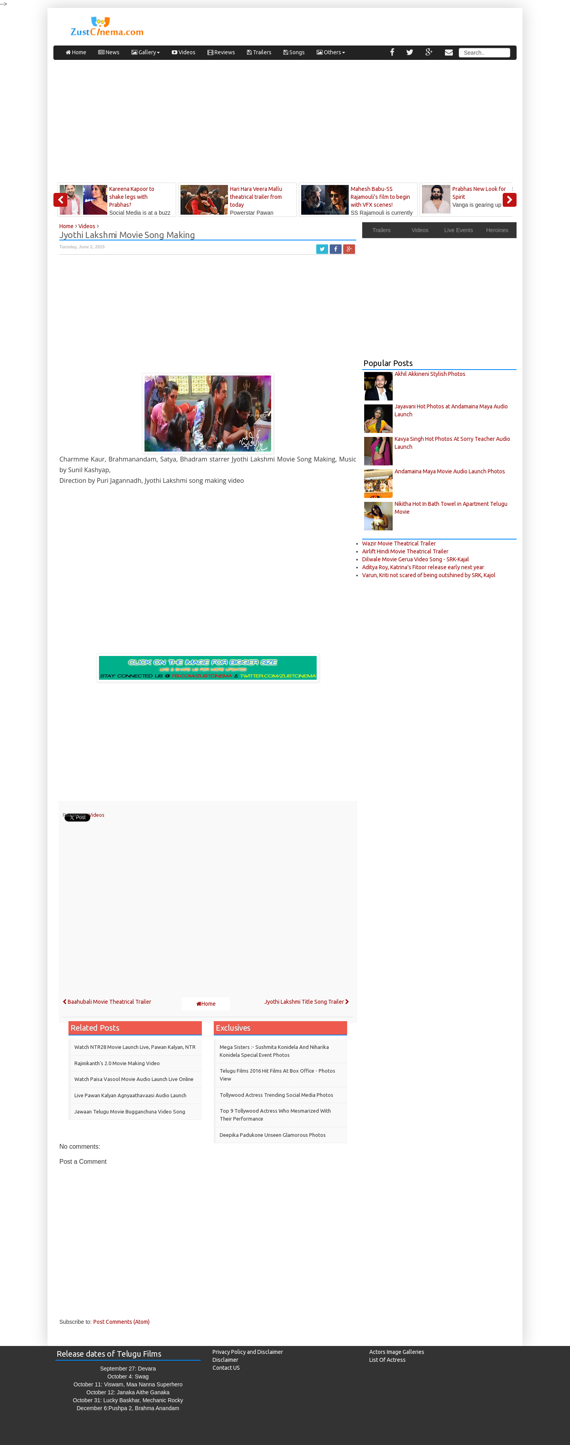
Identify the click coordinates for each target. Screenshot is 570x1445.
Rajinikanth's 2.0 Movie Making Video (117, 1063)
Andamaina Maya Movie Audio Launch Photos (450, 471)
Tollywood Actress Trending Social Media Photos (276, 1095)
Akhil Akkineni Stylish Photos (430, 374)
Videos (184, 52)
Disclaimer (225, 1360)
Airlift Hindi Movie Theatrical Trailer (405, 551)
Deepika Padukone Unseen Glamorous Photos (273, 1135)
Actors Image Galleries (396, 1352)
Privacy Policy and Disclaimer (248, 1352)
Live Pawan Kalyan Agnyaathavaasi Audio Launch (130, 1095)
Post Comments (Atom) (121, 1322)
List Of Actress (387, 1360)
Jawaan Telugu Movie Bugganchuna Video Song (129, 1111)
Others (331, 52)
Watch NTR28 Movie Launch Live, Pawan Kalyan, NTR (135, 1047)
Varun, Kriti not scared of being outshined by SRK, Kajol (429, 575)
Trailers (259, 52)
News (109, 52)
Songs (294, 52)
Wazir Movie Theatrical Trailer (399, 543)
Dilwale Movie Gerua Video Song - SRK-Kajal (415, 559)
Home (76, 52)
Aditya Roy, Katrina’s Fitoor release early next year (423, 567)
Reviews (221, 52)
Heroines (497, 230)
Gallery (145, 52)
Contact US (226, 1368)
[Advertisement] (285, 123)
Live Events (459, 230)
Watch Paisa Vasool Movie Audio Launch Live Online (134, 1079)
